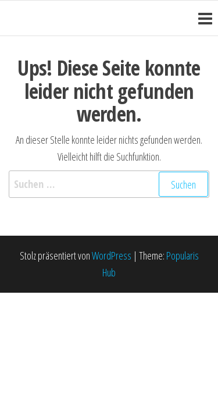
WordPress (111, 255)
